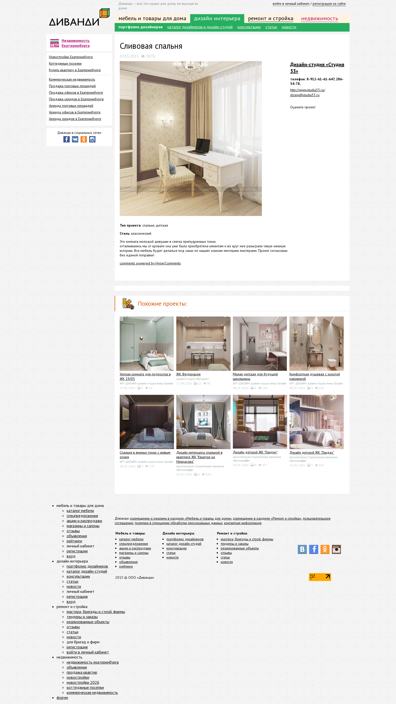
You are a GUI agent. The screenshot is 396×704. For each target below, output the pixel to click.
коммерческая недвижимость (92, 692)
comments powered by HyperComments (150, 263)
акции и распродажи (135, 548)
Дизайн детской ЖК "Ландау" (255, 452)
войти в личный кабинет (291, 3)
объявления (128, 562)
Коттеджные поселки (65, 63)
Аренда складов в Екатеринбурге (75, 118)
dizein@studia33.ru (304, 95)
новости (289, 26)
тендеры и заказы (235, 543)
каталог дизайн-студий (183, 543)
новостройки (78, 677)
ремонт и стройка (270, 18)
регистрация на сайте (329, 3)
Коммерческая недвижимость (72, 79)
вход (71, 556)
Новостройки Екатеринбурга (71, 57)
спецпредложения (133, 543)
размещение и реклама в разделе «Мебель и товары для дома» (181, 518)
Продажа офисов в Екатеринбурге (76, 92)
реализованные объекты (240, 548)
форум (62, 697)
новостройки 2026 (83, 682)
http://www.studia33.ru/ (307, 90)
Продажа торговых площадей (72, 86)
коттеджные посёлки (85, 687)
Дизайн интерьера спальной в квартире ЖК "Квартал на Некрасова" (199, 457)
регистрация (77, 550)
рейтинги (126, 566)
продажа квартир (82, 672)
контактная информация (242, 523)
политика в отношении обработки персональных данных (178, 523)
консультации (249, 26)
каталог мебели (131, 539)
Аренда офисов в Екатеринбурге (75, 112)
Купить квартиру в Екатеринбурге (75, 70)
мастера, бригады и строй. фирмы (247, 539)
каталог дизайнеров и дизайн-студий (200, 26)
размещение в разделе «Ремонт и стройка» (267, 518)
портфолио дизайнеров (140, 26)
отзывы (124, 557)
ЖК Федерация (188, 374)
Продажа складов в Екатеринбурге (76, 99)
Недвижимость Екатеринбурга (76, 43)
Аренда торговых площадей (71, 105)
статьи (271, 26)
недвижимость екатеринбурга (93, 662)
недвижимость (319, 18)
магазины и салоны (133, 552)
